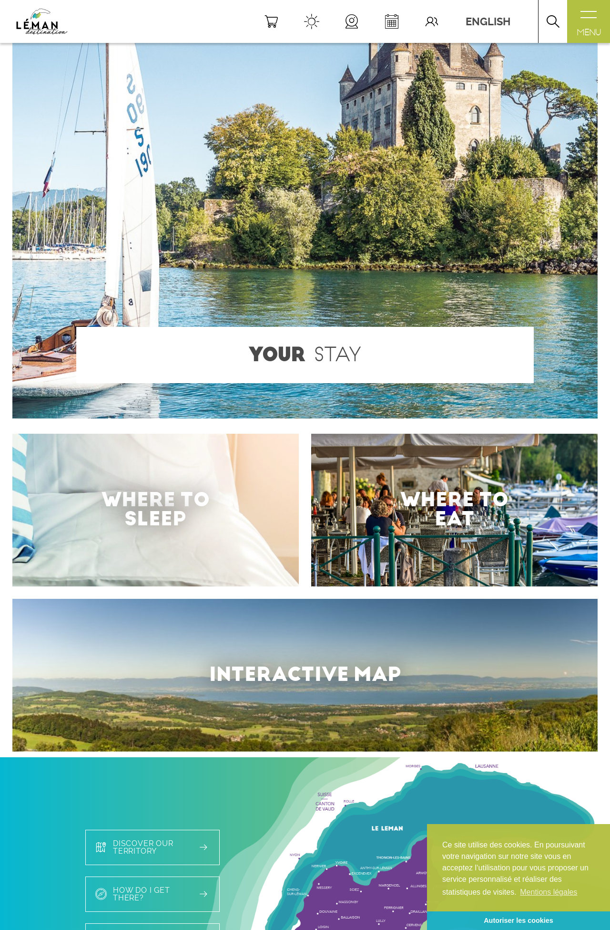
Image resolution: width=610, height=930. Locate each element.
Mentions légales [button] (548, 892)
